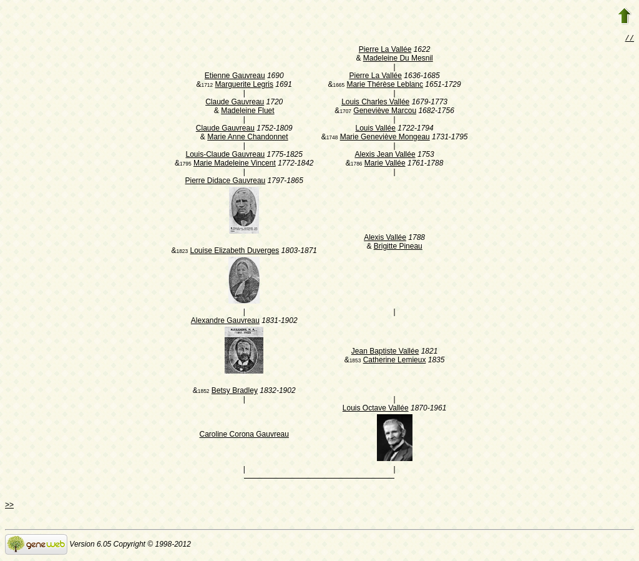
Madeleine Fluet (247, 111)
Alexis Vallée (385, 238)
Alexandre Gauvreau (225, 321)
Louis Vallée (375, 129)
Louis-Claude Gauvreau (225, 155)
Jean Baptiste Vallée (385, 352)
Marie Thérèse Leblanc (384, 85)
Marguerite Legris (244, 85)
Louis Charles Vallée (375, 103)
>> (9, 506)
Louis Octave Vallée (376, 409)
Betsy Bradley (235, 391)
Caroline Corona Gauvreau (244, 435)
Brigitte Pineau (398, 247)
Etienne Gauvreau (235, 76)
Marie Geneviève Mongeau (385, 138)
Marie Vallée (385, 164)
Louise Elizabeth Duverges (234, 251)
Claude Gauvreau (234, 103)
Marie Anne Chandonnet (247, 138)
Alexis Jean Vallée (384, 155)
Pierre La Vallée (385, 50)
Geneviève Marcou (384, 111)
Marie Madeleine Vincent (234, 164)
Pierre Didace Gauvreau (225, 181)
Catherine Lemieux (394, 361)
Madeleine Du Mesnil (398, 59)
